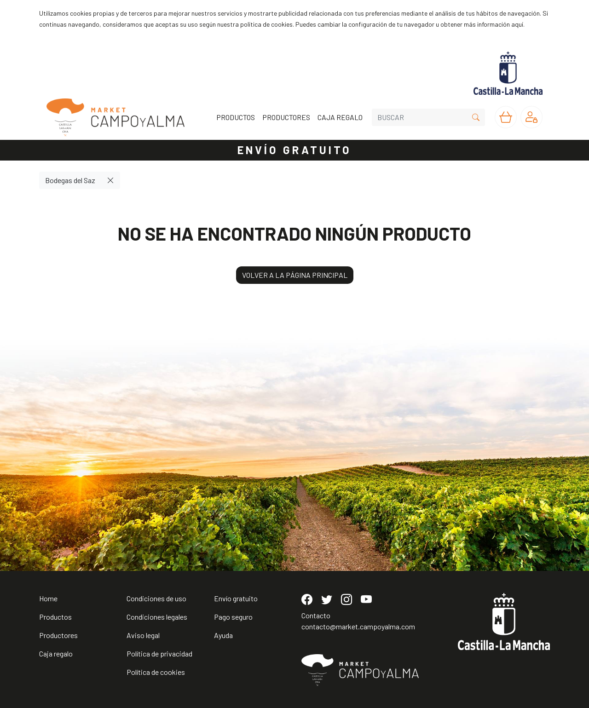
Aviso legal (143, 635)
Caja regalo (56, 653)
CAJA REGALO (340, 117)
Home (48, 598)
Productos (55, 616)
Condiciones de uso (156, 598)
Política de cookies (156, 672)
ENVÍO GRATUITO (294, 149)
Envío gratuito (236, 598)
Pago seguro (233, 616)
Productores (58, 635)
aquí (517, 24)
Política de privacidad (159, 653)
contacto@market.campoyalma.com (358, 626)
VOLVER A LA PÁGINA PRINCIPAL (294, 275)
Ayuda (223, 635)
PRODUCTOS (235, 117)
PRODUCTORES (286, 117)
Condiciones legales (157, 616)
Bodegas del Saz (70, 180)
